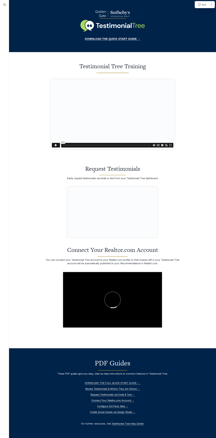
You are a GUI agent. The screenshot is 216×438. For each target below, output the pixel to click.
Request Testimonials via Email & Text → (112, 394)
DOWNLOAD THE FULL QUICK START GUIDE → (112, 383)
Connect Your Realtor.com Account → (112, 400)
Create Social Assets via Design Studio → (112, 412)
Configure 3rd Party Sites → (112, 406)
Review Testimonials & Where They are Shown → (112, 388)
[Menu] (4, 5)
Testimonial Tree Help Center (127, 423)
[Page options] (211, 5)
